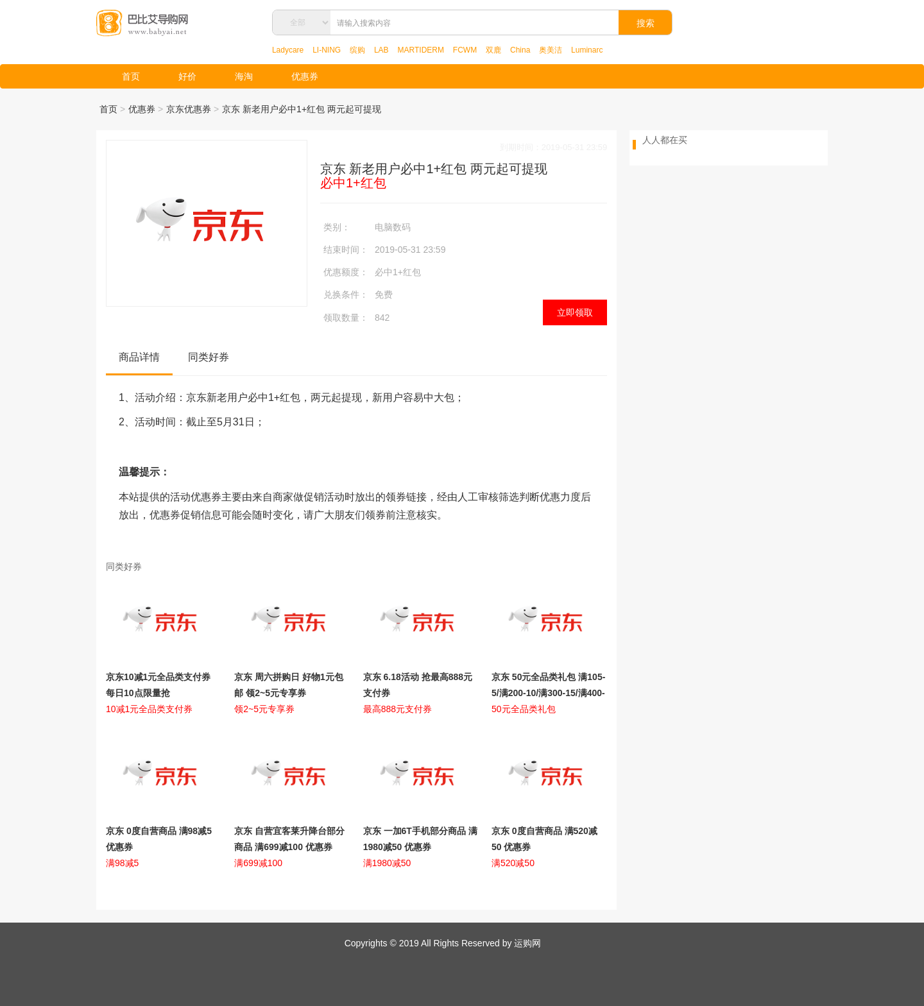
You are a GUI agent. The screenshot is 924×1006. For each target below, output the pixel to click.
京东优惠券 (188, 109)
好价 (187, 76)
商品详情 (139, 357)
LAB (381, 50)
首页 (131, 76)
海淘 (244, 76)
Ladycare (288, 50)
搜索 (645, 23)
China (520, 50)
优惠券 (304, 76)
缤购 (357, 50)
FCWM (465, 50)
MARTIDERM (421, 50)
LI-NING (326, 50)
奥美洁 (550, 50)
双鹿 (493, 50)
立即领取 (575, 312)
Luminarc (587, 50)
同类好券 (208, 357)
